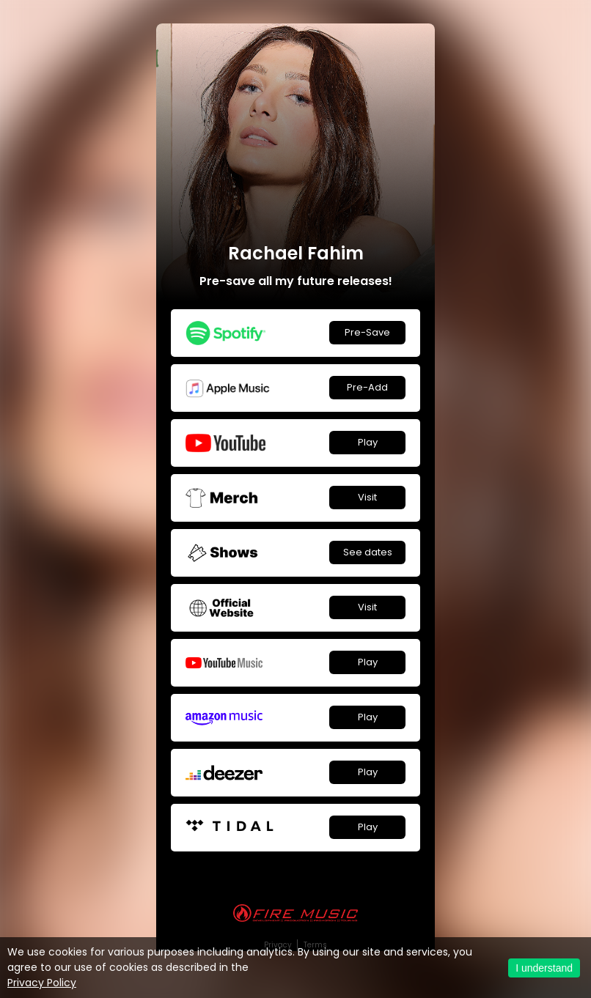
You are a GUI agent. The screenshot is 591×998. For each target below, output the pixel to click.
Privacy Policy (41, 982)
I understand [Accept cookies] (544, 968)
